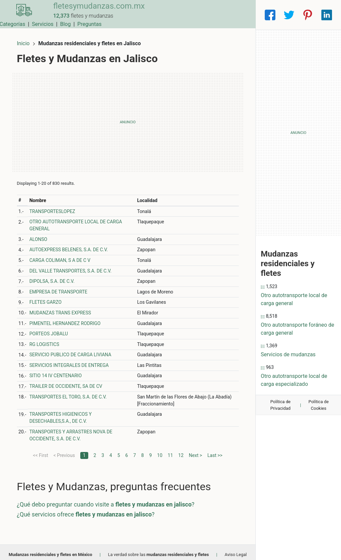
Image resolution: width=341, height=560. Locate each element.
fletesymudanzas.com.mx (93, 11)
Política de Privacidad (280, 405)
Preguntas (238, 15)
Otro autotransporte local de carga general (294, 299)
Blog (214, 15)
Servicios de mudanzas (288, 354)
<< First (40, 451)
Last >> (214, 451)
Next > (195, 451)
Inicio (27, 39)
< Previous (64, 451)
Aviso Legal (236, 550)
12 (180, 451)
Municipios (129, 15)
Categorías (161, 15)
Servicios (191, 15)
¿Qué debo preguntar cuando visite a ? (109, 500)
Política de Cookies (318, 405)
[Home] (21, 14)
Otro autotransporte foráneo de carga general (297, 329)
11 (170, 451)
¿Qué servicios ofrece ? (90, 509)
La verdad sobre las (158, 550)
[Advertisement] (127, 118)
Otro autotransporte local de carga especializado (294, 380)
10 (160, 451)
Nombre (42, 196)
